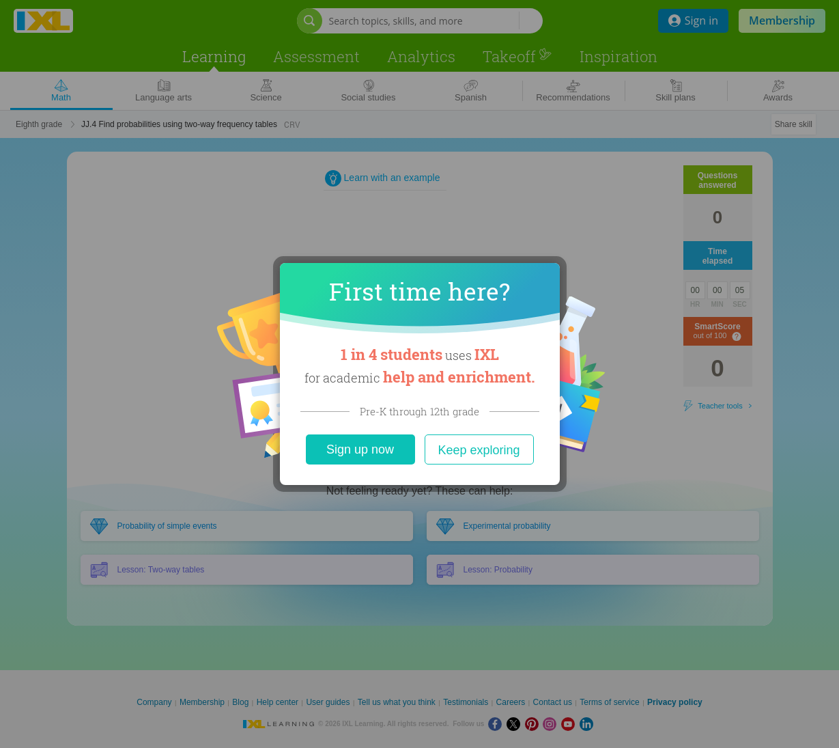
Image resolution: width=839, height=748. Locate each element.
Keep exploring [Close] (479, 450)
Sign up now (360, 449)
